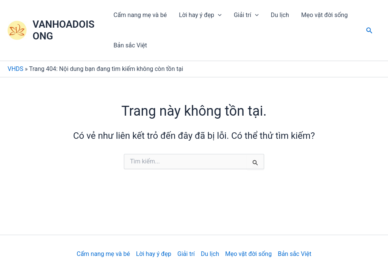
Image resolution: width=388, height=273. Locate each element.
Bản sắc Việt (130, 45)
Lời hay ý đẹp (200, 15)
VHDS (15, 68)
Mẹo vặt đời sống (324, 15)
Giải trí (246, 15)
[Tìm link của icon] (369, 30)
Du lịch (280, 15)
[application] (218, 15)
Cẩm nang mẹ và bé (140, 15)
